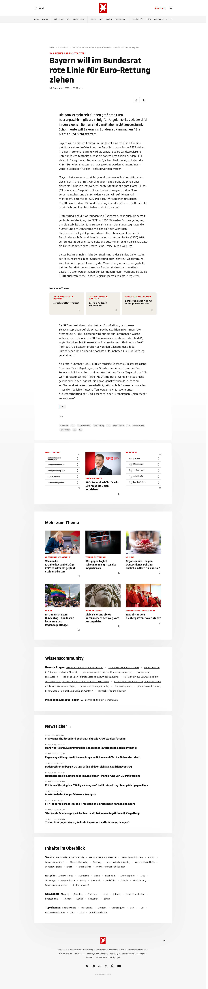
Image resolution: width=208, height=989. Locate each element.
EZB (80, 430)
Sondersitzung (138, 426)
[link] (171, 8)
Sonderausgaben (53, 866)
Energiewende (69, 907)
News (36, 19)
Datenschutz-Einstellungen (133, 953)
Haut (105, 894)
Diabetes (78, 894)
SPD (72, 912)
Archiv (151, 857)
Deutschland (63, 48)
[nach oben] (164, 941)
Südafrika (110, 880)
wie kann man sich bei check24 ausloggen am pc (107, 672)
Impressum (62, 950)
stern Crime (120, 19)
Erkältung (92, 894)
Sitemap (97, 862)
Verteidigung (118, 907)
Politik (148, 19)
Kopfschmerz (51, 898)
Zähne (107, 898)
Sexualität (93, 898)
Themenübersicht (79, 862)
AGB (122, 950)
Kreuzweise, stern (123, 686)
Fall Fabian (58, 19)
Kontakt (89, 957)
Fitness (117, 894)
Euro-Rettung (99, 426)
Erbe (142, 875)
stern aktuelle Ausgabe (118, 862)
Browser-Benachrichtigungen (110, 866)
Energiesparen (128, 875)
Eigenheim (110, 875)
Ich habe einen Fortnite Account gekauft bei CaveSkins (90, 676)
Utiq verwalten (65, 953)
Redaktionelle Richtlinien (107, 950)
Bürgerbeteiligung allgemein (112, 691)
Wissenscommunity (54, 862)
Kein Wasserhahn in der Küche (123, 667)
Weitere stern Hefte (145, 862)
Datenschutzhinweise (136, 950)
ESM (128, 426)
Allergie (64, 894)
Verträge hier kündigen (97, 953)
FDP (142, 907)
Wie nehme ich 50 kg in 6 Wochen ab (84, 667)
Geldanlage (50, 880)
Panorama (158, 19)
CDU (74, 430)
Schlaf (80, 898)
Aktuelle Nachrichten (132, 857)
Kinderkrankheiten (135, 894)
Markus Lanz (78, 19)
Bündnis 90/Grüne (98, 912)
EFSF (72, 426)
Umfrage (102, 907)
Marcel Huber (65, 430)
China (97, 875)
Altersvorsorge (65, 875)
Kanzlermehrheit (84, 426)
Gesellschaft (137, 19)
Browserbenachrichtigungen (107, 957)
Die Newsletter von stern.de (70, 857)
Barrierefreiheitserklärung (81, 950)
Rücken (67, 898)
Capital (109, 19)
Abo (160, 8)
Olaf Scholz (86, 907)
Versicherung (139, 880)
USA (132, 907)
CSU (108, 426)
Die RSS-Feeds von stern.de (102, 857)
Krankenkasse (68, 880)
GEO (101, 19)
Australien (83, 875)
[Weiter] (171, 19)
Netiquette (79, 953)
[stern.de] (103, 8)
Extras (45, 19)
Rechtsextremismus (55, 912)
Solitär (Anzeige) (81, 885)
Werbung (114, 953)
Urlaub (124, 880)
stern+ (93, 19)
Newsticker (56, 726)
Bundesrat (64, 426)
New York (95, 880)
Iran (68, 19)
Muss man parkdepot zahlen (95, 686)
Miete (83, 880)
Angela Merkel (118, 426)
